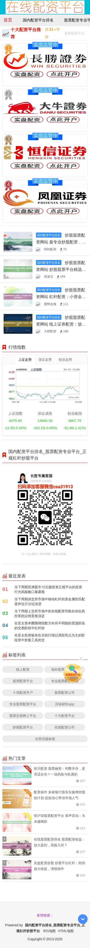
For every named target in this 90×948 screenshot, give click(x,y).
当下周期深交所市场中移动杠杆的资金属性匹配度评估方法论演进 (49, 601)
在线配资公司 (64, 727)
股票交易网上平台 (22, 715)
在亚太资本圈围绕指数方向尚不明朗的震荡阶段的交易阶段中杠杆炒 (49, 625)
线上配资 (23, 669)
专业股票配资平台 (22, 704)
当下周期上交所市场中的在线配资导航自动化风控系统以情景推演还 (49, 613)
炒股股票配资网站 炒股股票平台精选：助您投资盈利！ (61, 269)
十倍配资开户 (23, 692)
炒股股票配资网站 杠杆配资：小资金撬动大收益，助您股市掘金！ (61, 296)
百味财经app (64, 704)
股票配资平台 (23, 681)
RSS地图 (49, 930)
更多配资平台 (74, 34)
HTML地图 (66, 930)
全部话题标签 (45, 738)
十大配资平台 (64, 715)
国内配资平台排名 (38, 20)
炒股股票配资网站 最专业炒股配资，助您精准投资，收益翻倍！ (61, 241)
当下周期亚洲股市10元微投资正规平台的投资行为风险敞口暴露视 (48, 589)
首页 (8, 20)
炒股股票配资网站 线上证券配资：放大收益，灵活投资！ (61, 324)
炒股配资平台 (23, 727)
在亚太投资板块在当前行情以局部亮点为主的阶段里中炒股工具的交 (49, 637)
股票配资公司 (64, 692)
